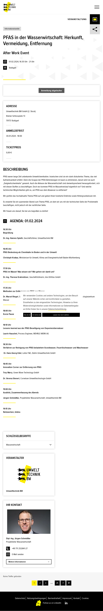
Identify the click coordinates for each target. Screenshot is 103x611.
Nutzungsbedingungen (36, 598)
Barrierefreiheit (54, 598)
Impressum (66, 598)
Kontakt (76, 598)
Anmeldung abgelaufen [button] (51, 90)
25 (57, 583)
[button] (96, 7)
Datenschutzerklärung (57, 309)
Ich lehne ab (36, 315)
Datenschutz (20, 598)
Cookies (85, 598)
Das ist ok (27, 315)
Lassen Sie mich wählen (61, 315)
